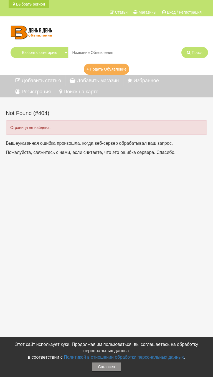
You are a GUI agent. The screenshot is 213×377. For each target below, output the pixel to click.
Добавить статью (38, 80)
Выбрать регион (29, 4)
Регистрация (33, 91)
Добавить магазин (94, 80)
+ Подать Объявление (106, 69)
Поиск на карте (78, 91)
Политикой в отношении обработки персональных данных (124, 357)
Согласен (106, 366)
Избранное (143, 80)
